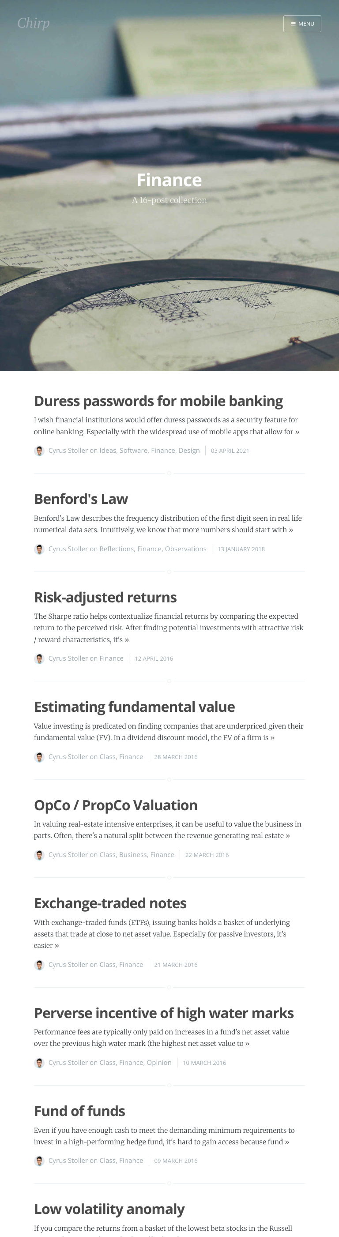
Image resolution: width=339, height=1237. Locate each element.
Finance (163, 450)
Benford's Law (81, 498)
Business (133, 854)
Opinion (159, 1062)
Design (189, 450)
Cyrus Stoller (68, 450)
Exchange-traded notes (110, 903)
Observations (186, 549)
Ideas (108, 450)
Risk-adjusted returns (105, 597)
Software (133, 450)
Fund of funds (79, 1111)
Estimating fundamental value (134, 706)
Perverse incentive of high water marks (164, 1013)
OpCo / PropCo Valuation (116, 805)
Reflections (117, 549)
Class (108, 756)
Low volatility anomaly (109, 1208)
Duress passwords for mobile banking (158, 400)
